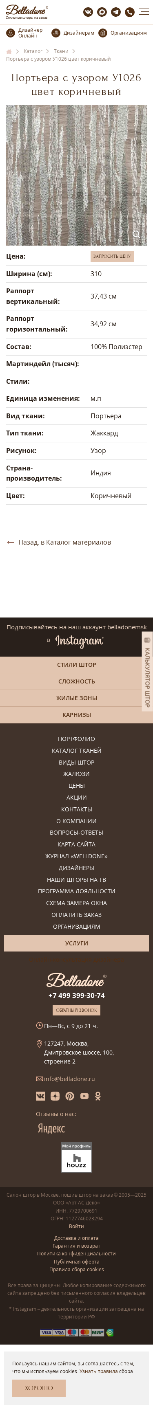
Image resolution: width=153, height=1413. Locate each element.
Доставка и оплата (76, 1238)
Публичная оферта (77, 1261)
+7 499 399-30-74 (77, 995)
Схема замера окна (76, 903)
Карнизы (76, 715)
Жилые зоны (76, 698)
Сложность (76, 681)
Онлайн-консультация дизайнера (76, 959)
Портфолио (76, 739)
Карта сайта (76, 844)
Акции (77, 797)
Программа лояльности (76, 891)
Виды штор (76, 762)
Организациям (76, 926)
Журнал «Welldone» (76, 856)
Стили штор (76, 664)
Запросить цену (112, 256)
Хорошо (39, 1388)
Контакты (76, 809)
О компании (76, 821)
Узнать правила (99, 1371)
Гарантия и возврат (76, 1245)
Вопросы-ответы (76, 832)
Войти (76, 1226)
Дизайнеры (76, 868)
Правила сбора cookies (76, 1269)
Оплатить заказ (76, 915)
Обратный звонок (76, 1010)
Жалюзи (76, 774)
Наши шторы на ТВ (76, 880)
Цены (77, 785)
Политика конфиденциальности (76, 1253)
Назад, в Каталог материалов (64, 542)
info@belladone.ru (69, 1079)
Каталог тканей (77, 750)
